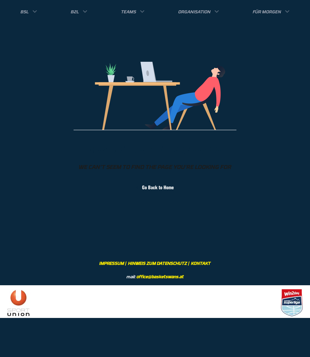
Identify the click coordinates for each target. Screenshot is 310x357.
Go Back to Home (155, 187)
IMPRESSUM (111, 263)
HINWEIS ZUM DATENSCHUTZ (157, 263)
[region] (155, 301)
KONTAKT (201, 263)
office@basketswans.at (160, 276)
